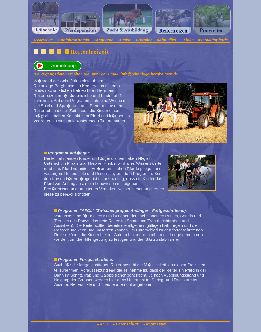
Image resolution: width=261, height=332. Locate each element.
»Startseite (43, 40)
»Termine (144, 40)
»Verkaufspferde (213, 40)
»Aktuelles (166, 40)
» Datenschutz (125, 324)
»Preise (124, 40)
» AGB (102, 324)
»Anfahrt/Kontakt (73, 40)
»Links (188, 40)
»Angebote (104, 40)
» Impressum (154, 324)
